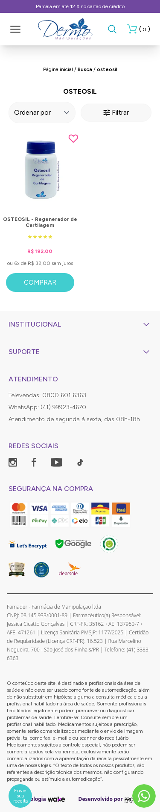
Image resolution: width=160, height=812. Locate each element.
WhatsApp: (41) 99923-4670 (47, 407)
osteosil (107, 69)
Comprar (40, 282)
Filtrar (116, 112)
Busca (85, 69)
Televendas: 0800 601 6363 (47, 395)
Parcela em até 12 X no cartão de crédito (80, 6)
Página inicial (58, 69)
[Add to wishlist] (73, 139)
